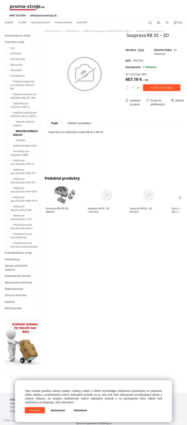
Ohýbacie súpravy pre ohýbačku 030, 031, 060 (23, 95)
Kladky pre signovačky (25, 145)
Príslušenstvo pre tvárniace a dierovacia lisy (24, 244)
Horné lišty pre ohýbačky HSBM (19, 153)
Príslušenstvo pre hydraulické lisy (21, 235)
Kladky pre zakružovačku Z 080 (20, 208)
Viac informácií (64, 402)
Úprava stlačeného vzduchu (16, 267)
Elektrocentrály (14, 289)
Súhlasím (35, 410)
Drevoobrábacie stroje (18, 252)
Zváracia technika (15, 295)
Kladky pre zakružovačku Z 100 (20, 217)
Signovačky (16, 64)
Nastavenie (58, 410)
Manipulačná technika (18, 282)
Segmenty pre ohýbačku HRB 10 (19, 105)
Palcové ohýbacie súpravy (24, 123)
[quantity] (132, 87)
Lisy (12, 47)
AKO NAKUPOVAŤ (40, 22)
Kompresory (12, 259)
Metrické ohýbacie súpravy (25, 132)
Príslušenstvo (17, 75)
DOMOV (9, 22)
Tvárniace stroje (14, 42)
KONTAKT (82, 22)
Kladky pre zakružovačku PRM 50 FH (24, 189)
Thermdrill (15, 70)
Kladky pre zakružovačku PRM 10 (22, 162)
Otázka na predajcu (79, 123)
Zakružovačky (17, 59)
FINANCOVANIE (63, 22)
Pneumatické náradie (18, 276)
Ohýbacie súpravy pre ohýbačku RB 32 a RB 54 (23, 114)
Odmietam (80, 410)
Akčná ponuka (13, 308)
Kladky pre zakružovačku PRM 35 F (23, 180)
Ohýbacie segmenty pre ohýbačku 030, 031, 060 (22, 85)
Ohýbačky (15, 53)
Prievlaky (21, 140)
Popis (54, 123)
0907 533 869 (17, 15)
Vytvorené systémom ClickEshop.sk (93, 423)
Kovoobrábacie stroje (17, 35)
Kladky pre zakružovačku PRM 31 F (23, 171)
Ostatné (9, 302)
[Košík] (178, 22)
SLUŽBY (22, 22)
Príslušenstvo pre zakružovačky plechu (21, 226)
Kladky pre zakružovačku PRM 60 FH (24, 199)
